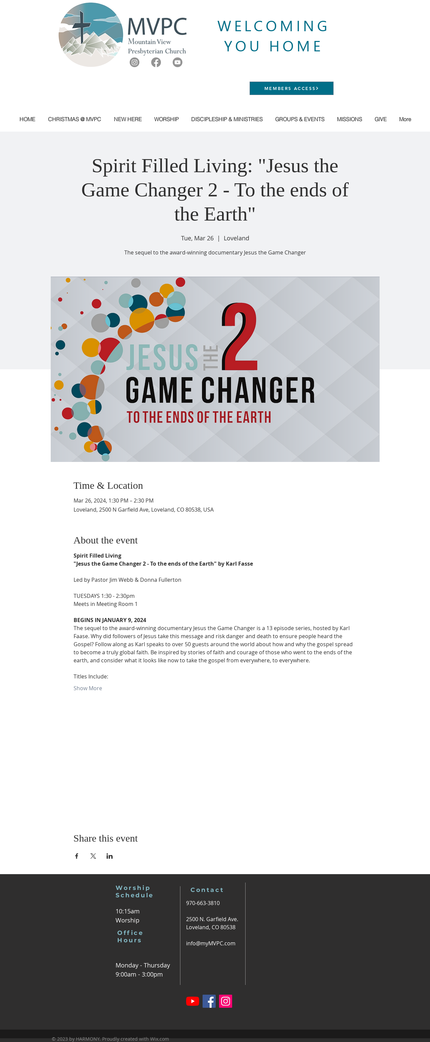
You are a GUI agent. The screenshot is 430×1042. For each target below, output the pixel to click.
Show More (88, 688)
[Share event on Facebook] (77, 856)
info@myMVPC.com (210, 943)
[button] (300, 119)
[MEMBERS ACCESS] (292, 88)
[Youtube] (177, 62)
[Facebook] (156, 62)
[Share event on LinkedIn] (109, 856)
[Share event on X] (93, 856)
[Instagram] (134, 62)
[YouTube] (192, 1001)
